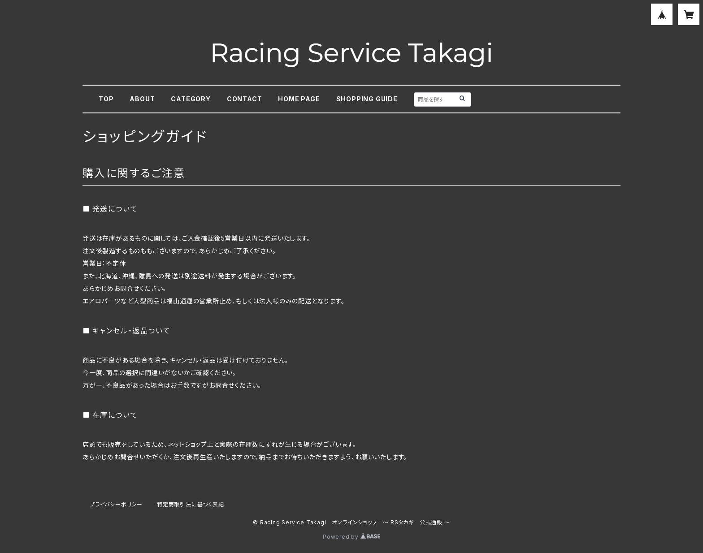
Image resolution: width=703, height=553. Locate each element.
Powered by (351, 536)
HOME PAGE (299, 99)
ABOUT (142, 99)
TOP (106, 99)
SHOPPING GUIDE (367, 99)
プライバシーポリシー (116, 504)
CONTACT (244, 99)
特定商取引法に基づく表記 (190, 504)
